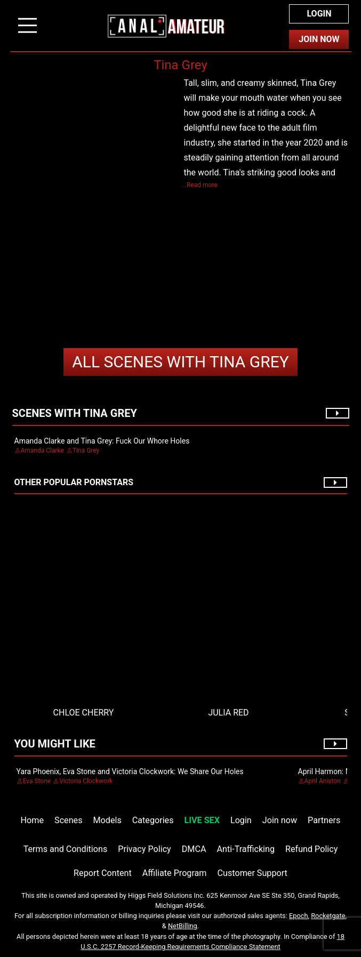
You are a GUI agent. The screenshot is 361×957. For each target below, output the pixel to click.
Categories (153, 820)
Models (107, 820)
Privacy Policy (144, 849)
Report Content (103, 873)
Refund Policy (311, 849)
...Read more (200, 185)
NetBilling (182, 926)
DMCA (194, 849)
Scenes (68, 820)
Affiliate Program (174, 873)
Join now (279, 820)
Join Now (319, 39)
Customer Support (252, 873)
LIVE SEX (202, 820)
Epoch (298, 916)
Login (319, 14)
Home (32, 820)
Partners (324, 820)
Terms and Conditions (65, 849)
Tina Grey (180, 361)
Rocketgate (328, 916)
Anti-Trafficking (246, 849)
